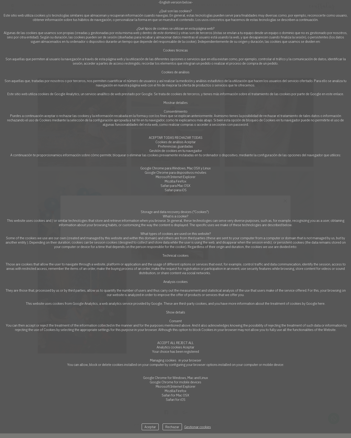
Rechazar (172, 427)
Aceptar (150, 427)
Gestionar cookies (197, 427)
